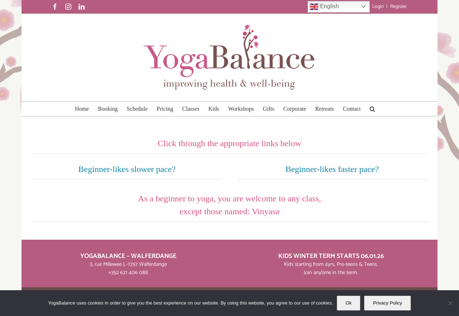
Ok (349, 303)
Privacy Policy (387, 303)
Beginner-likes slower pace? (126, 169)
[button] (372, 109)
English (324, 7)
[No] (450, 303)
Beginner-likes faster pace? (332, 169)
